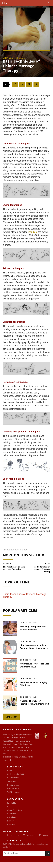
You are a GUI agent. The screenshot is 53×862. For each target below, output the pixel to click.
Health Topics (13, 777)
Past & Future (13, 788)
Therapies (11, 781)
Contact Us (12, 824)
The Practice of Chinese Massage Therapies (14, 568)
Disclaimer (11, 817)
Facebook (15, 836)
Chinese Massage (29, 623)
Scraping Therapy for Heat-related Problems (33, 628)
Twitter (45, 836)
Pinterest (30, 836)
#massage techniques (15, 549)
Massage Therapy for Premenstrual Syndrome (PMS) (35, 702)
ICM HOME (11, 803)
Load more (11, 717)
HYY (8, 806)
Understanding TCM (15, 774)
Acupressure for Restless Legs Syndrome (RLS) (34, 665)
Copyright (11, 813)
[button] (4, 3)
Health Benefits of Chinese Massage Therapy (41, 569)
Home (9, 770)
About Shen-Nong (14, 810)
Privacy (10, 820)
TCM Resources (13, 792)
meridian (32, 232)
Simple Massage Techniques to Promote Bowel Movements (35, 647)
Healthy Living (13, 785)
